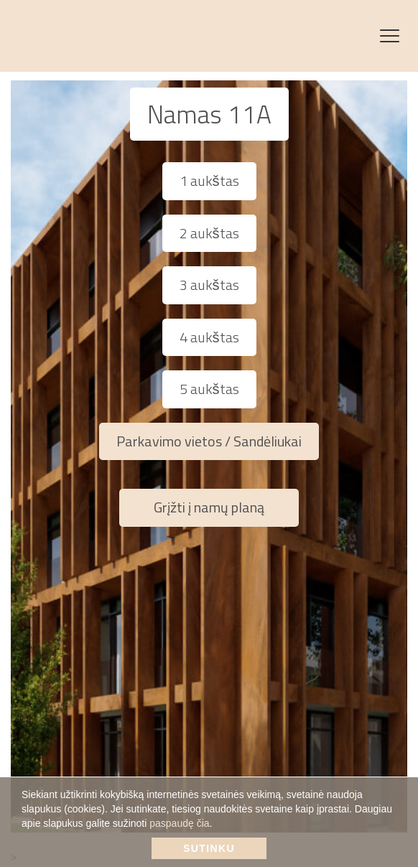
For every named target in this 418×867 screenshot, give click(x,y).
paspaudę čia (179, 823)
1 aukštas (209, 180)
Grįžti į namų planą (209, 507)
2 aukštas (209, 233)
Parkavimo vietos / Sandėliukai (209, 441)
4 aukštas (209, 337)
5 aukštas (209, 389)
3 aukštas (209, 284)
